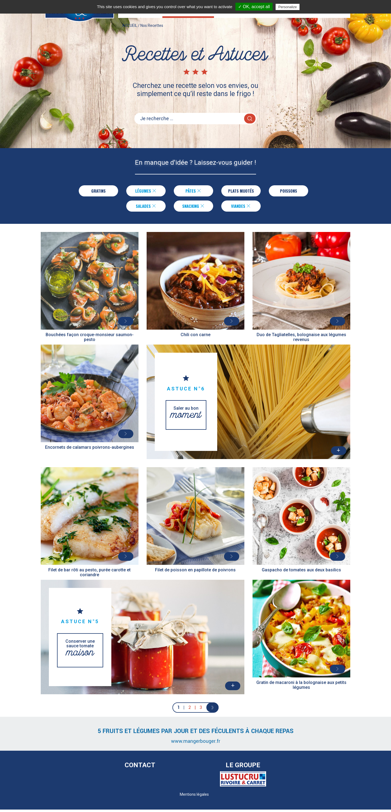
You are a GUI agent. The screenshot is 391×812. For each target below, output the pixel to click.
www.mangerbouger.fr (195, 743)
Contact (140, 767)
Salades (146, 207)
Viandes (241, 207)
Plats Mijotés (241, 191)
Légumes (144, 191)
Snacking (193, 207)
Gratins (97, 191)
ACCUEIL (129, 31)
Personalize (287, 7)
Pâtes (192, 191)
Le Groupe (243, 767)
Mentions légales (194, 797)
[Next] (212, 710)
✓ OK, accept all (254, 6)
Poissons (289, 191)
